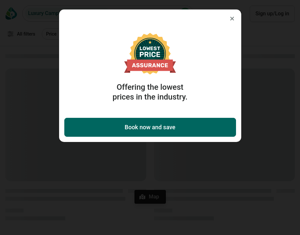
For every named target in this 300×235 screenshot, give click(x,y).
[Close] (232, 18)
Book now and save (150, 127)
